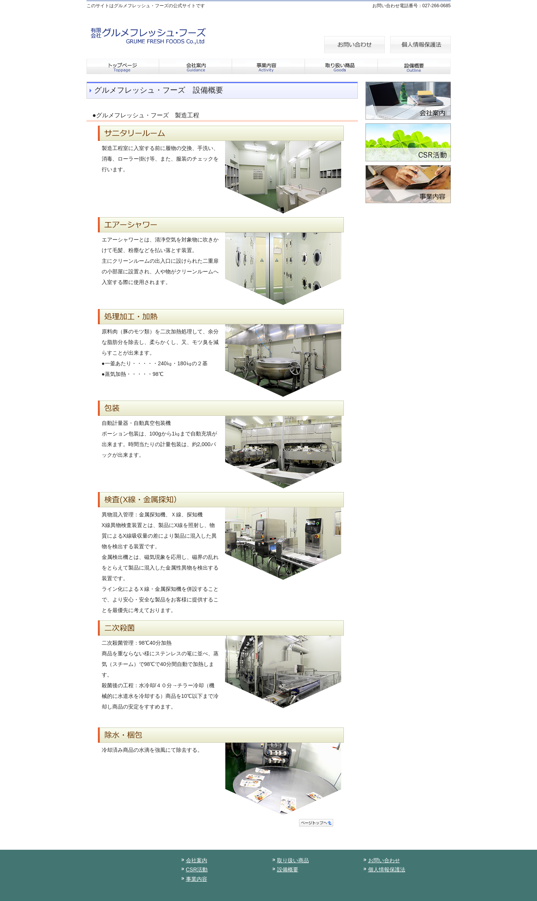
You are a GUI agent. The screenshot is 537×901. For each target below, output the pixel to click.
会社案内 (196, 860)
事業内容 (196, 879)
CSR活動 (197, 869)
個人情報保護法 (386, 869)
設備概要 (287, 869)
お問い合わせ (384, 860)
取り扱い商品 (293, 860)
